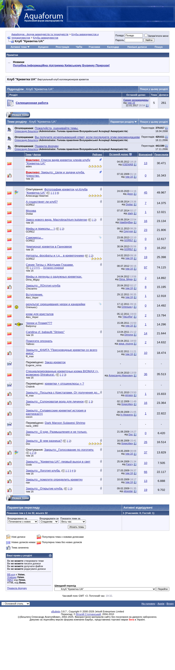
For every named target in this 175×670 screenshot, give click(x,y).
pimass (129, 395)
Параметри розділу (122, 121)
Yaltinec (30, 344)
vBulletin (55, 611)
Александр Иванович (121, 375)
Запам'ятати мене (156, 36)
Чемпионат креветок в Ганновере (49, 246)
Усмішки (12, 577)
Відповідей (146, 154)
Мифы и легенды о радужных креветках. (54, 276)
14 (145, 333)
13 (145, 163)
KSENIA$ (127, 164)
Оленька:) (31, 307)
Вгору (170, 603)
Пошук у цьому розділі (154, 89)
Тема (28, 154)
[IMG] (10, 580)
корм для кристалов (39, 314)
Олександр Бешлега (26, 131)
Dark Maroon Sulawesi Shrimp (65, 422)
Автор (37, 154)
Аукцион (43, 47)
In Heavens (126, 414)
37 (145, 452)
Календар (113, 47)
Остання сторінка (53, 267)
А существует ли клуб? (42, 201)
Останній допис (118, 154)
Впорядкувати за (49, 518)
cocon (29, 416)
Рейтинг (97, 154)
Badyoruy (31, 326)
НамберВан (126, 222)
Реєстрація (62, 47)
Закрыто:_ (43, 285)
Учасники (94, 47)
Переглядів (161, 154)
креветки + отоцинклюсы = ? (64, 383)
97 (145, 267)
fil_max (30, 356)
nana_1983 (32, 425)
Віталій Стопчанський (88, 614)
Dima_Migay (33, 279)
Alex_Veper (32, 297)
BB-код (11, 574)
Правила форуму (17, 588)
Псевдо (119, 35)
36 (145, 374)
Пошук (158, 47)
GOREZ (30, 204)
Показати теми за (70, 518)
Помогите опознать (39, 341)
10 (145, 353)
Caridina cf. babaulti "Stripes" (45, 332)
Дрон (130, 193)
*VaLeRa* (127, 316)
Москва (31, 210)
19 (145, 257)
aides (29, 166)
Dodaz (129, 204)
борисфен (127, 404)
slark (130, 213)
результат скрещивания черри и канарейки (55, 304)
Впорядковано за (17, 518)
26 (145, 442)
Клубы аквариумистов (45, 37)
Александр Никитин (37, 195)
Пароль (119, 40)
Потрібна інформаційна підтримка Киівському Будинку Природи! (61, 65)
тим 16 (131, 102)
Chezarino (31, 288)
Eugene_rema (33, 365)
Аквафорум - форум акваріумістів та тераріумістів (40, 34)
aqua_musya (126, 343)
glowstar (128, 491)
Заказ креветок (55, 362)
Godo (29, 464)
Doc (28, 404)
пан (28, 482)
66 (145, 472)
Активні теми (19, 47)
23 (145, 230)
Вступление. (34, 294)
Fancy (129, 464)
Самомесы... (34, 237)
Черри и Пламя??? (39, 323)
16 (145, 221)
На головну (148, 603)
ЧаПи (79, 47)
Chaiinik (30, 386)
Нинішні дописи (137, 47)
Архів (160, 603)
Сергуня (128, 231)
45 (145, 192)
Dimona (128, 334)
